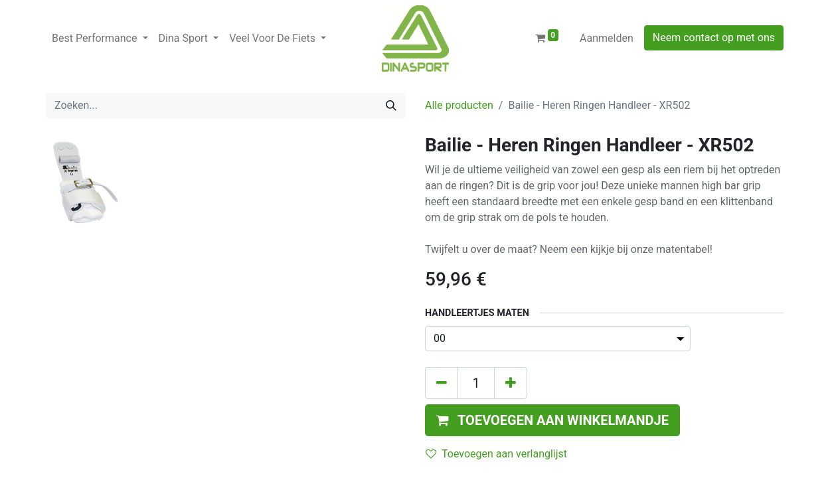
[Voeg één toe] (510, 383)
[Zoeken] (391, 105)
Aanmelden (606, 38)
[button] (552, 420)
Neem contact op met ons (714, 37)
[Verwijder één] (441, 383)
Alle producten (459, 105)
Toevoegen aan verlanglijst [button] (496, 453)
